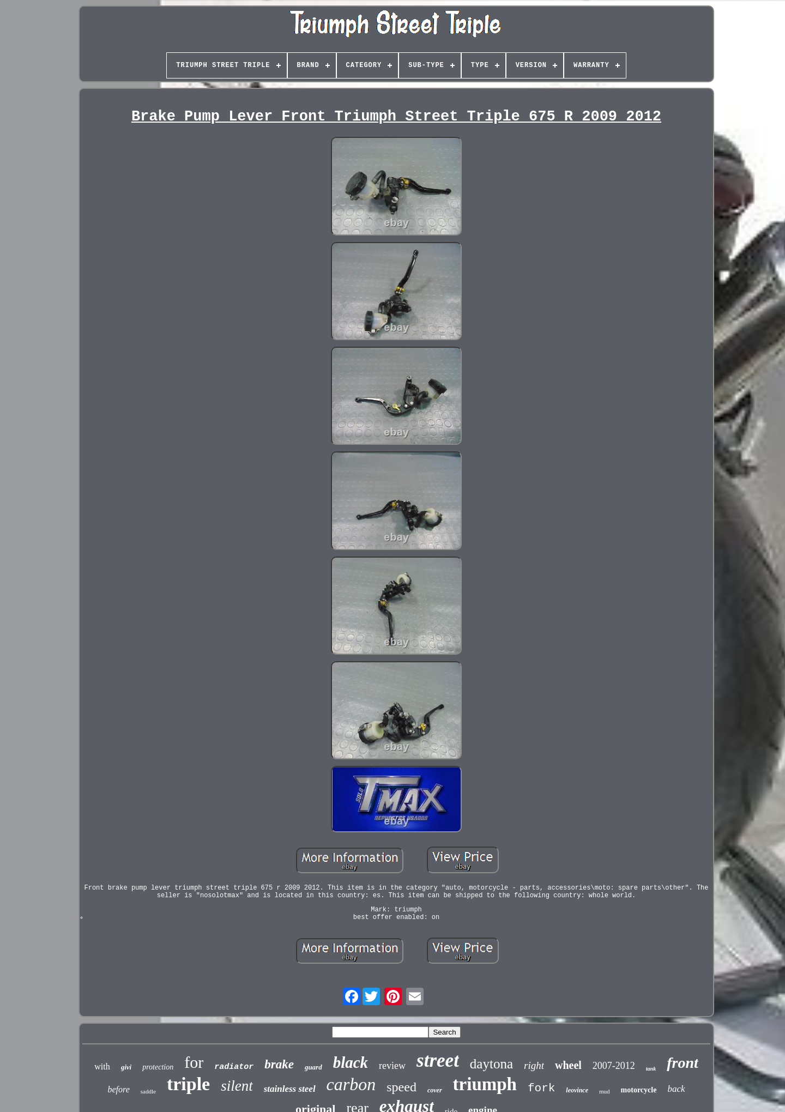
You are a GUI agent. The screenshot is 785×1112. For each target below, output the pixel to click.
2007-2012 (614, 1065)
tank (651, 1069)
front (682, 1062)
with (102, 1066)
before (118, 1089)
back (676, 1089)
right (534, 1065)
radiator (233, 1067)
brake (279, 1064)
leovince (577, 1090)
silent (237, 1086)
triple (188, 1084)
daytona (491, 1063)
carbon (351, 1084)
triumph (485, 1084)
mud (604, 1091)
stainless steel (290, 1089)
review (392, 1065)
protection (157, 1067)
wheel (568, 1065)
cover (434, 1090)
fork (541, 1088)
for (193, 1062)
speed (401, 1087)
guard (313, 1067)
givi (126, 1067)
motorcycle (639, 1090)
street (437, 1060)
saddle (148, 1091)
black (350, 1062)
